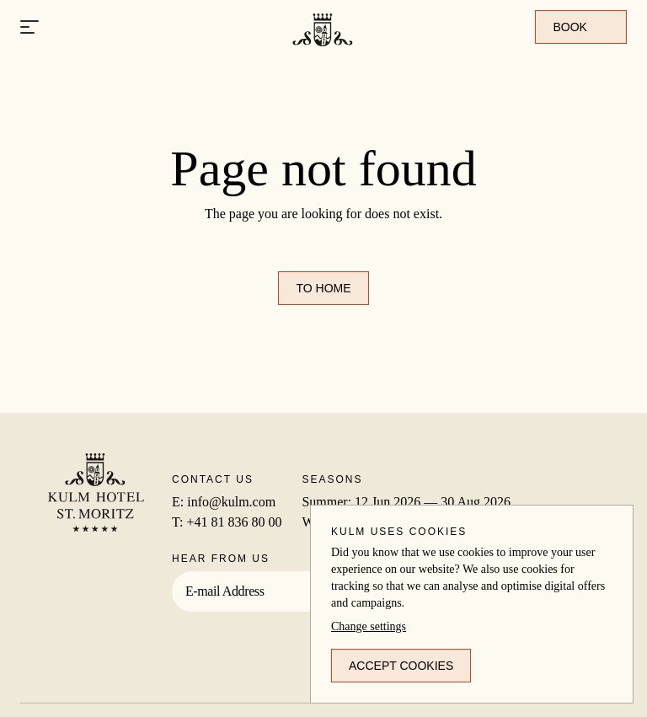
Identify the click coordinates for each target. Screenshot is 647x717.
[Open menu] (29, 27)
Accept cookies (401, 665)
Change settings (368, 626)
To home (323, 288)
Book (580, 27)
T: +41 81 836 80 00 (226, 522)
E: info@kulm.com (223, 502)
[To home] (323, 52)
